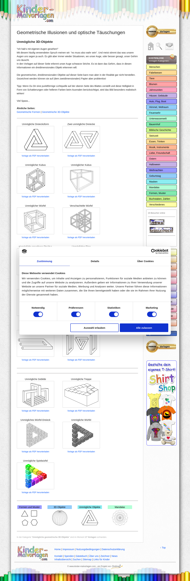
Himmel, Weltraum (159, 107)
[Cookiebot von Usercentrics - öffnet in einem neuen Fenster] (153, 251)
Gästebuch (81, 556)
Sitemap (87, 559)
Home (58, 549)
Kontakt (58, 556)
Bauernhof (154, 124)
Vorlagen (165, 31)
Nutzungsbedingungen (88, 549)
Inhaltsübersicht (63, 559)
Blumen (153, 84)
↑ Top (163, 547)
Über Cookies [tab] (145, 261)
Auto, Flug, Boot (157, 101)
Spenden (69, 556)
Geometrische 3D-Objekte (55, 112)
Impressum (68, 549)
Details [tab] (95, 261)
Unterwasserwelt (158, 118)
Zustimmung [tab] (44, 261)
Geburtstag (155, 176)
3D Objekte (59, 516)
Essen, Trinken (157, 141)
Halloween (154, 164)
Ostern (152, 158)
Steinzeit (153, 135)
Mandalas (120, 516)
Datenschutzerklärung (113, 549)
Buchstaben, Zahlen (159, 198)
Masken (153, 181)
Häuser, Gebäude (158, 95)
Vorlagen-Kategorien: (159, 59)
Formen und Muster (29, 516)
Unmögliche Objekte (90, 516)
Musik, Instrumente (159, 147)
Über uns (94, 556)
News (114, 556)
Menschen (154, 67)
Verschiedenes (157, 204)
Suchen (77, 559)
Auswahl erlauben (94, 327)
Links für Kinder (101, 559)
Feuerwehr (155, 112)
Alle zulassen (144, 327)
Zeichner (105, 556)
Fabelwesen (155, 72)
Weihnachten (156, 170)
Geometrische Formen (28, 112)
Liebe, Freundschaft (159, 153)
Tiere (151, 78)
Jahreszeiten (156, 90)
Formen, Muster (157, 193)
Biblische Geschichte (160, 130)
